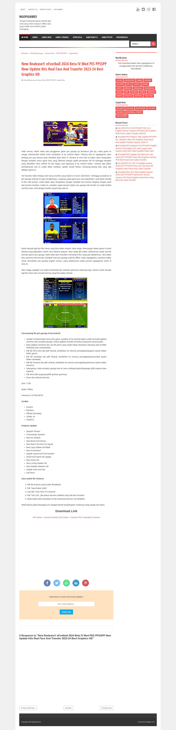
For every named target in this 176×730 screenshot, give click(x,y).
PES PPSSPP (51, 80)
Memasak (138, 88)
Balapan (120, 84)
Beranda (68, 708)
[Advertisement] (66, 102)
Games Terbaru (62, 37)
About (23, 9)
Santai (142, 92)
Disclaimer (58, 9)
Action (119, 80)
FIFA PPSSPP (141, 108)
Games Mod (46, 37)
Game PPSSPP (107, 37)
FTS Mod (151, 108)
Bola (129, 84)
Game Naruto (92, 37)
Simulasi (151, 92)
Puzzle (120, 92)
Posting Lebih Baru (28, 708)
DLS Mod (120, 108)
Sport (119, 96)
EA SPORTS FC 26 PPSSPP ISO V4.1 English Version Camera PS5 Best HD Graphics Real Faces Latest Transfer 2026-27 (136, 131)
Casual (136, 84)
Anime (139, 80)
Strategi (128, 96)
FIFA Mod (129, 108)
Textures (96, 517)
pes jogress (122, 116)
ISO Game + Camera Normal (45, 517)
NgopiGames (28, 16)
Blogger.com (150, 722)
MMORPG (128, 88)
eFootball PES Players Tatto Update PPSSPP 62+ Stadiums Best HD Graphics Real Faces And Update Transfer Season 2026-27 (136, 139)
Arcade (148, 80)
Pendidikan (149, 88)
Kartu (119, 88)
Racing (134, 92)
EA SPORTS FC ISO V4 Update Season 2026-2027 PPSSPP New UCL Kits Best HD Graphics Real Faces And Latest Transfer (134, 166)
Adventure (129, 80)
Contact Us (32, 9)
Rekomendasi (122, 37)
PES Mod (120, 112)
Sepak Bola (77, 37)
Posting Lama (107, 708)
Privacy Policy (45, 9)
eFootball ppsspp (30, 80)
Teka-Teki (149, 96)
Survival (138, 96)
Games (35, 37)
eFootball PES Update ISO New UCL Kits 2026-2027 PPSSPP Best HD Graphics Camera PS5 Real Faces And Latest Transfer (136, 157)
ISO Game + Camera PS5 (70, 517)
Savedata (87, 517)
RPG (126, 92)
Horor (145, 84)
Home (24, 37)
